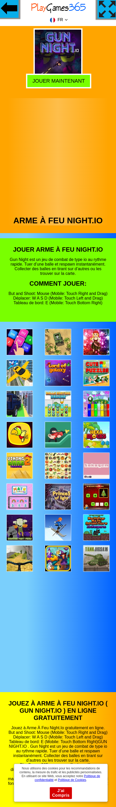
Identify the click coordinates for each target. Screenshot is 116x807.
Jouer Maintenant (57, 80)
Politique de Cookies (72, 780)
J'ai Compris (61, 792)
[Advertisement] (57, 155)
